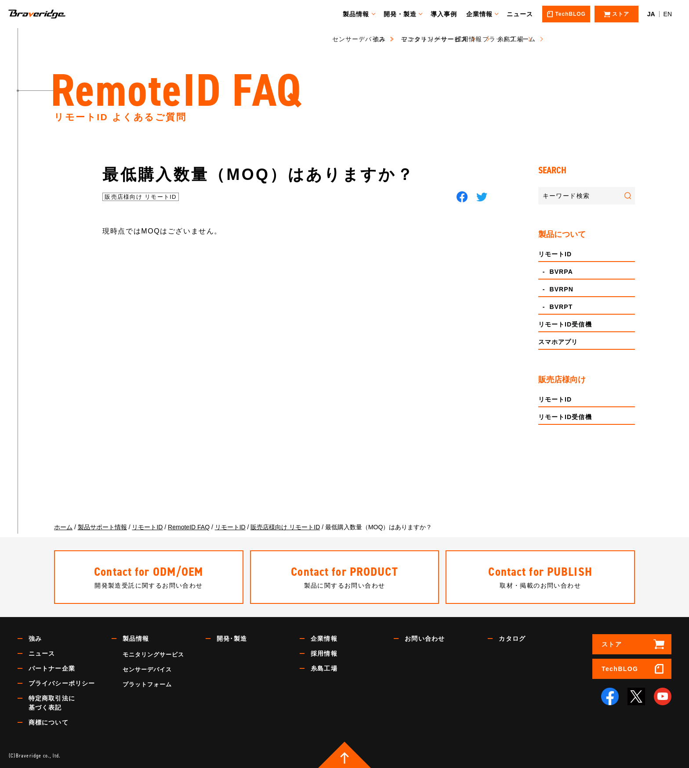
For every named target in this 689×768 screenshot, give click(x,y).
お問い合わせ (425, 638)
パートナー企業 (52, 668)
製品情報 (360, 14)
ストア (612, 644)
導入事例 (448, 14)
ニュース (524, 14)
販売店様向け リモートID (141, 197)
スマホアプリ (558, 341)
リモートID (555, 254)
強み (35, 638)
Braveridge (49, 14)
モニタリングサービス (153, 654)
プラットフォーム (147, 684)
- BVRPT (555, 306)
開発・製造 (404, 14)
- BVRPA (555, 271)
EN (668, 14)
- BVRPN (555, 289)
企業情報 (483, 14)
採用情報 (324, 653)
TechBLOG (620, 668)
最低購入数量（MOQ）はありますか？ (258, 174)
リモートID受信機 (565, 324)
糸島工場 (324, 668)
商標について (49, 722)
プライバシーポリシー (62, 683)
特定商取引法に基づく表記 (52, 703)
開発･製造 (232, 638)
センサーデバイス (147, 669)
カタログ (512, 638)
